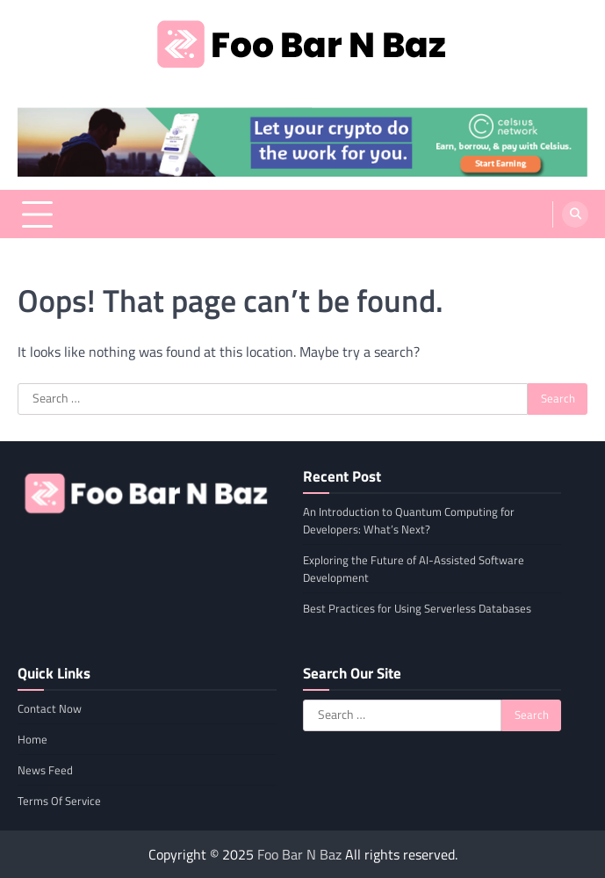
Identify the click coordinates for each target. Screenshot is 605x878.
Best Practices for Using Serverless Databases (417, 608)
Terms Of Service (59, 800)
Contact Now (50, 708)
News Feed (45, 770)
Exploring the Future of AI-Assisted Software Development (413, 568)
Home (32, 739)
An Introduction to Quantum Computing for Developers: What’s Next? (409, 520)
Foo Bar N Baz (299, 854)
